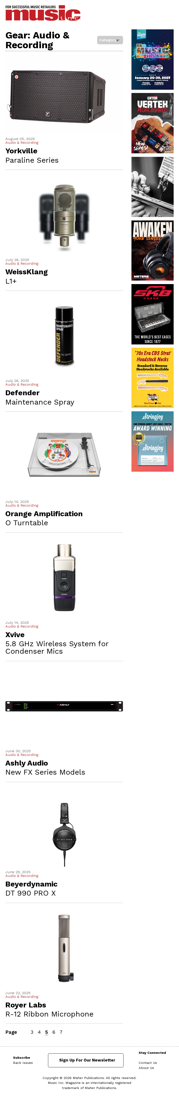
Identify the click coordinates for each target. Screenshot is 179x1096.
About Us (146, 1068)
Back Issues (23, 1063)
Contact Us (148, 1063)
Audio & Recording (21, 142)
